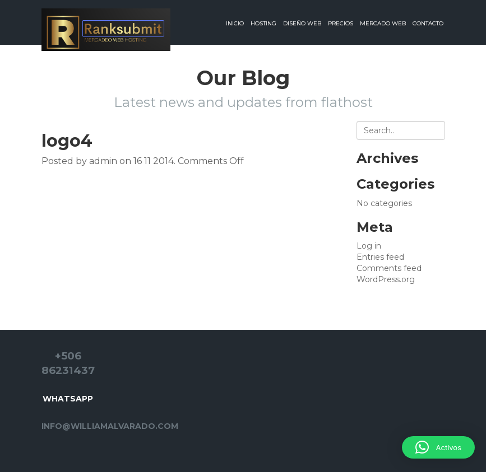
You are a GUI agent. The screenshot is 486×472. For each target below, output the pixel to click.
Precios (340, 23)
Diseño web (302, 23)
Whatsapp (68, 399)
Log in (369, 246)
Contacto (428, 23)
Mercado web (383, 23)
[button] (438, 447)
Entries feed (380, 257)
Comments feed (389, 268)
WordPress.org (386, 279)
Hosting (263, 23)
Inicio (235, 23)
